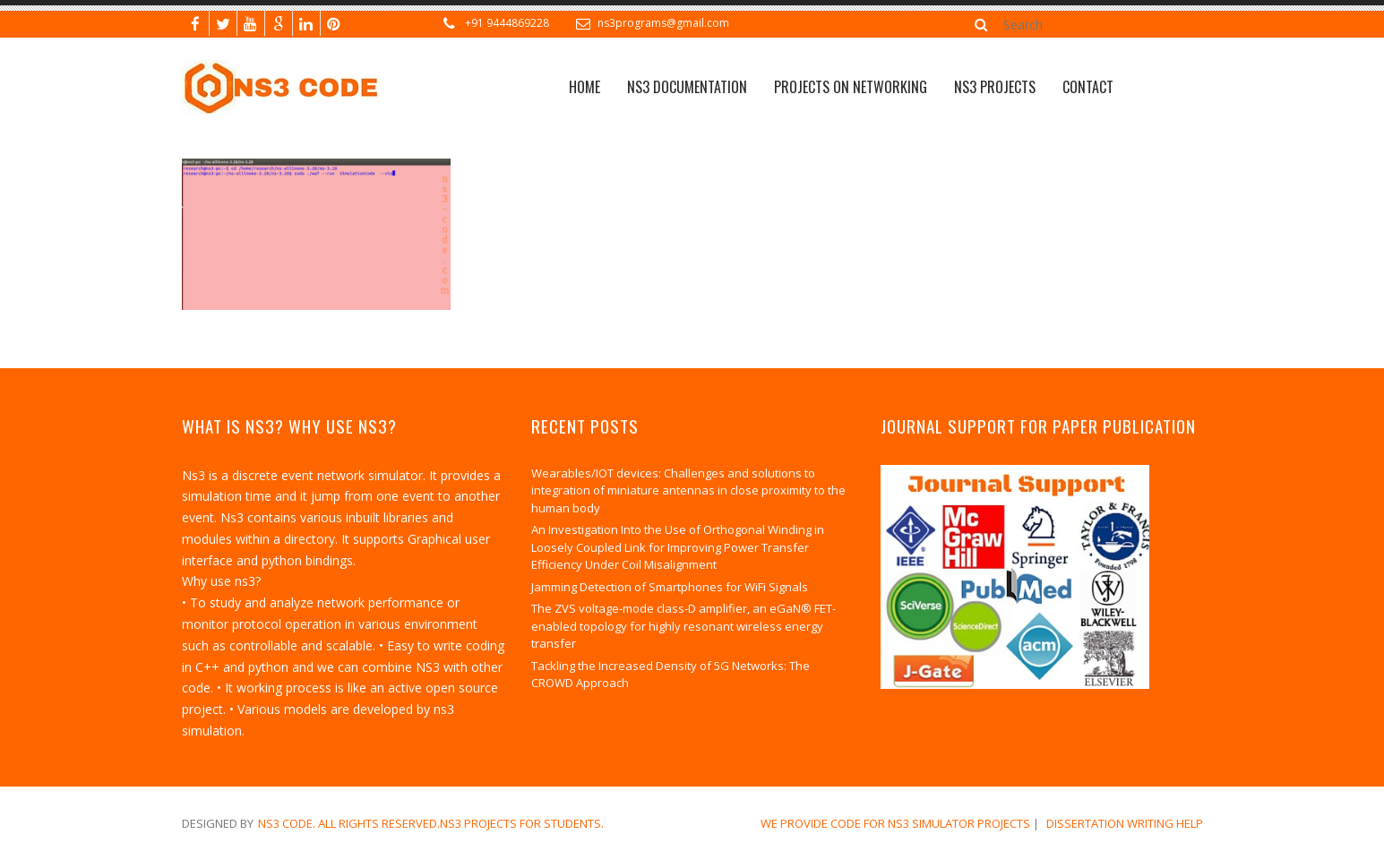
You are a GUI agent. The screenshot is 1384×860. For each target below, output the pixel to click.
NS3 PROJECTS (995, 87)
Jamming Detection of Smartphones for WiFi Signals (669, 587)
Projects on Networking (850, 87)
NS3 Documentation (687, 87)
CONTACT (1087, 87)
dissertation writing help (1124, 823)
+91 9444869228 (507, 22)
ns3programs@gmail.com (663, 22)
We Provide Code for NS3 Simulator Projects (895, 823)
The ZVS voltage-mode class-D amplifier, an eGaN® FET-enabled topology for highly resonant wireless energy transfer (683, 625)
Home (584, 87)
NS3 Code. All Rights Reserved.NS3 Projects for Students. (431, 823)
